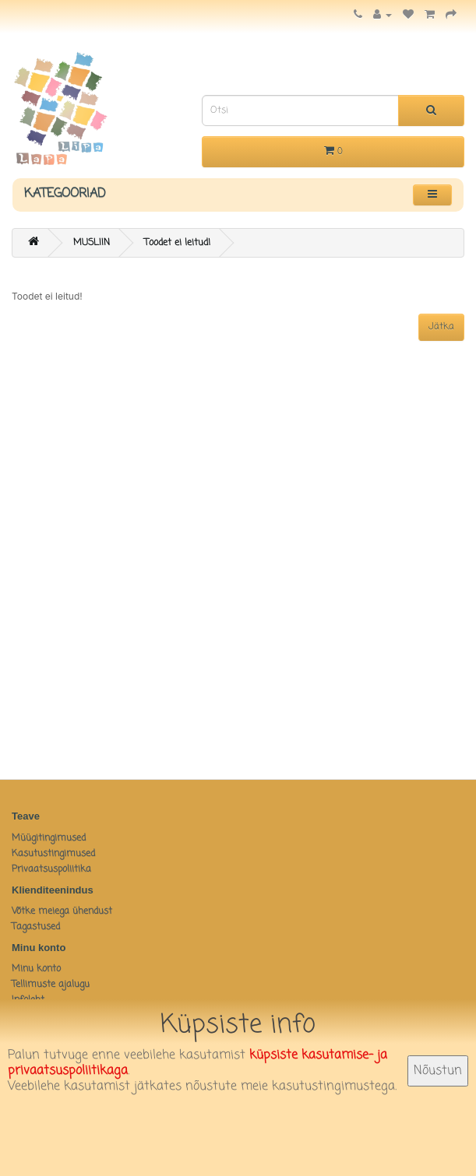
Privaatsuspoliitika (51, 869)
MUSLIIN (91, 243)
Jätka (441, 327)
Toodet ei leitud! (177, 243)
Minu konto (36, 969)
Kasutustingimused (53, 854)
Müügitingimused (49, 838)
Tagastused (36, 927)
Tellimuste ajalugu (51, 985)
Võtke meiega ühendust (62, 911)
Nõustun (438, 1071)
